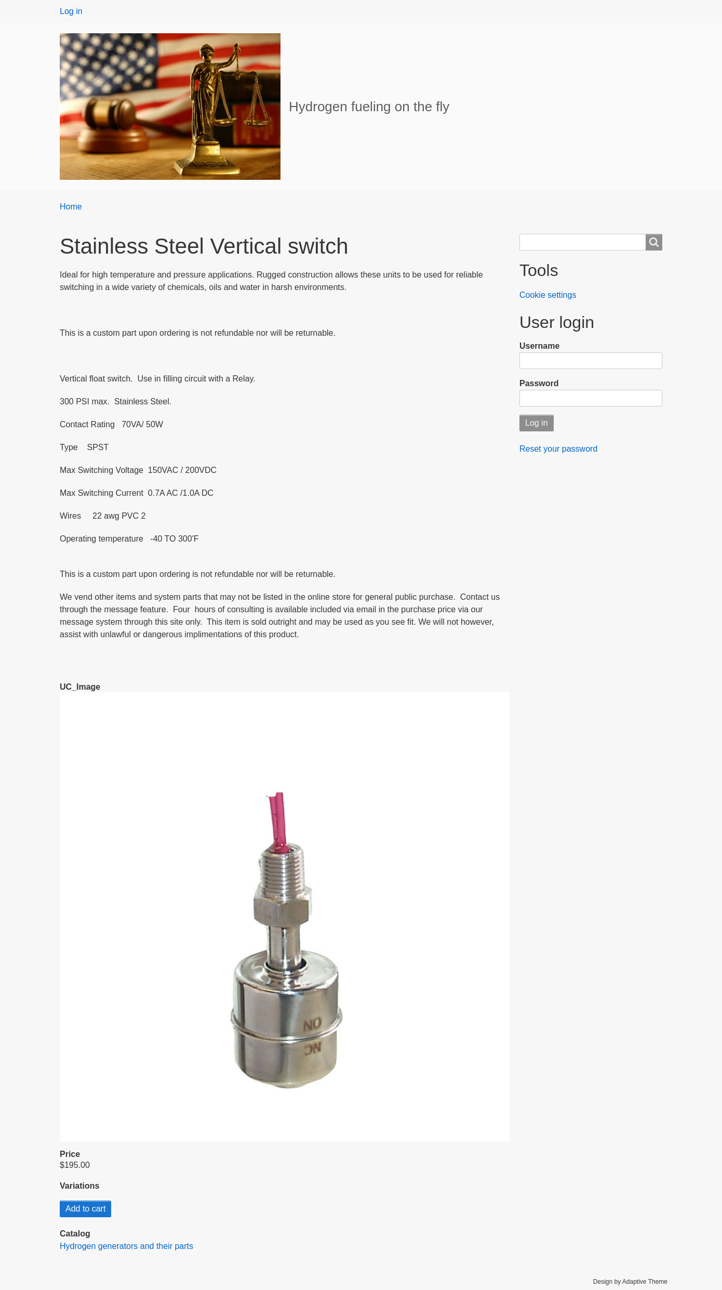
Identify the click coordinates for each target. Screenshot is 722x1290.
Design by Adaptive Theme (630, 1281)
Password (539, 383)
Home (71, 206)
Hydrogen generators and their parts (126, 1246)
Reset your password (558, 448)
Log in (71, 11)
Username (539, 345)
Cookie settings (547, 295)
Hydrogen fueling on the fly (369, 106)
